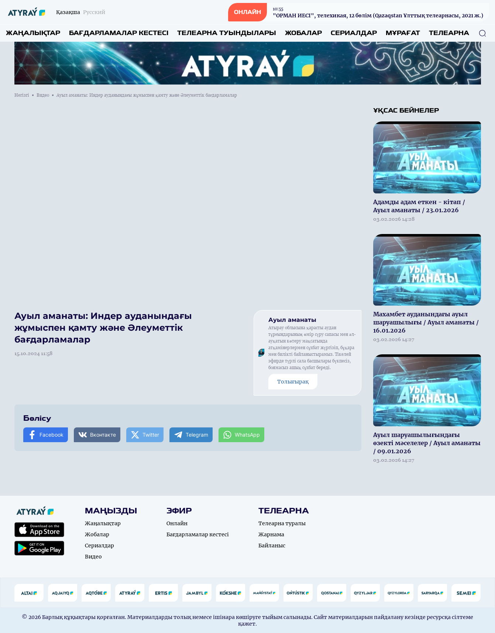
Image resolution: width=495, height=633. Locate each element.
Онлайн (177, 523)
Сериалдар (354, 33)
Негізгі (21, 95)
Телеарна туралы (282, 523)
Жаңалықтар (33, 33)
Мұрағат (403, 33)
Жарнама (271, 534)
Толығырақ (293, 381)
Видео (43, 95)
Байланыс (271, 545)
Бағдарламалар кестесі (118, 33)
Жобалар (303, 33)
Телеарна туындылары (226, 33)
